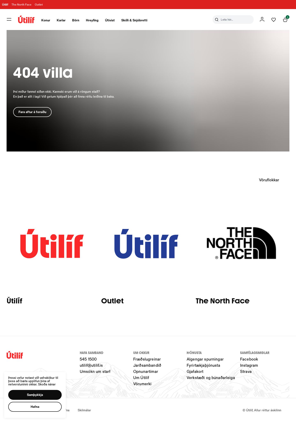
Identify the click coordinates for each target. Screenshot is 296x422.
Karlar (61, 20)
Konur (45, 20)
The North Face (223, 301)
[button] (36, 393)
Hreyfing (92, 20)
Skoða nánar (49, 382)
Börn (75, 20)
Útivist (110, 20)
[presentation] (45, 19)
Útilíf (14, 301)
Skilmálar (84, 410)
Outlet (112, 301)
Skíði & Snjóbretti (134, 20)
